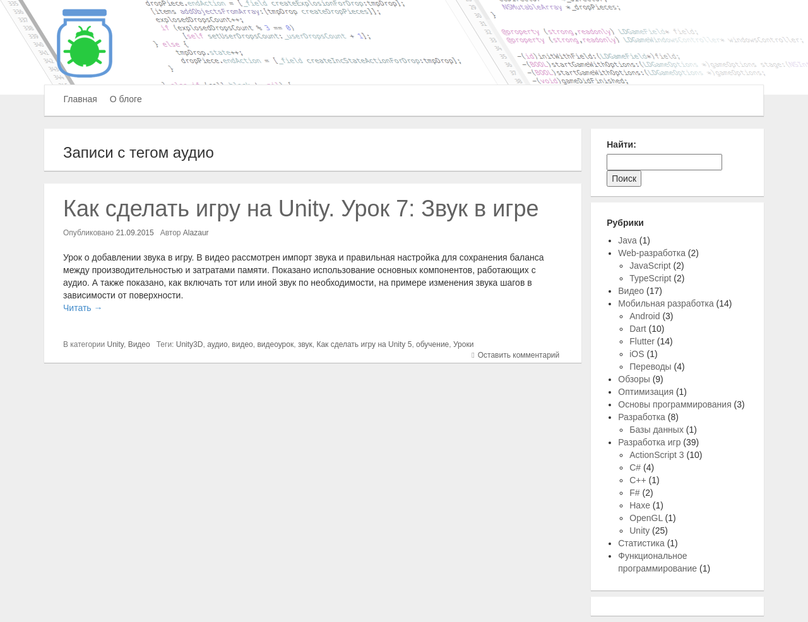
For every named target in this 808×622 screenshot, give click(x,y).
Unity (115, 344)
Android (644, 316)
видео (242, 344)
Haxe (639, 505)
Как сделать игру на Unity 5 (364, 344)
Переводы (650, 366)
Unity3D (189, 344)
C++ (637, 480)
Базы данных (656, 430)
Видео (139, 344)
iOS (636, 354)
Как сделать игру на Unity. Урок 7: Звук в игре (301, 208)
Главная (80, 99)
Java (627, 240)
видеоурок (275, 344)
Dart (637, 329)
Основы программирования (674, 404)
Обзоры (634, 379)
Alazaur (196, 232)
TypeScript (650, 278)
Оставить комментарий (519, 355)
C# (635, 467)
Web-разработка (652, 253)
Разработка (641, 417)
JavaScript (649, 266)
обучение (432, 344)
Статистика (641, 543)
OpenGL (645, 518)
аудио (217, 344)
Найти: (621, 144)
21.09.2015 (135, 232)
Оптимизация (646, 392)
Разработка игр (649, 442)
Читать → (82, 308)
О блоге (126, 99)
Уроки (463, 344)
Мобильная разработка (665, 303)
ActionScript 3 (656, 455)
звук (305, 344)
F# (634, 493)
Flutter (642, 341)
